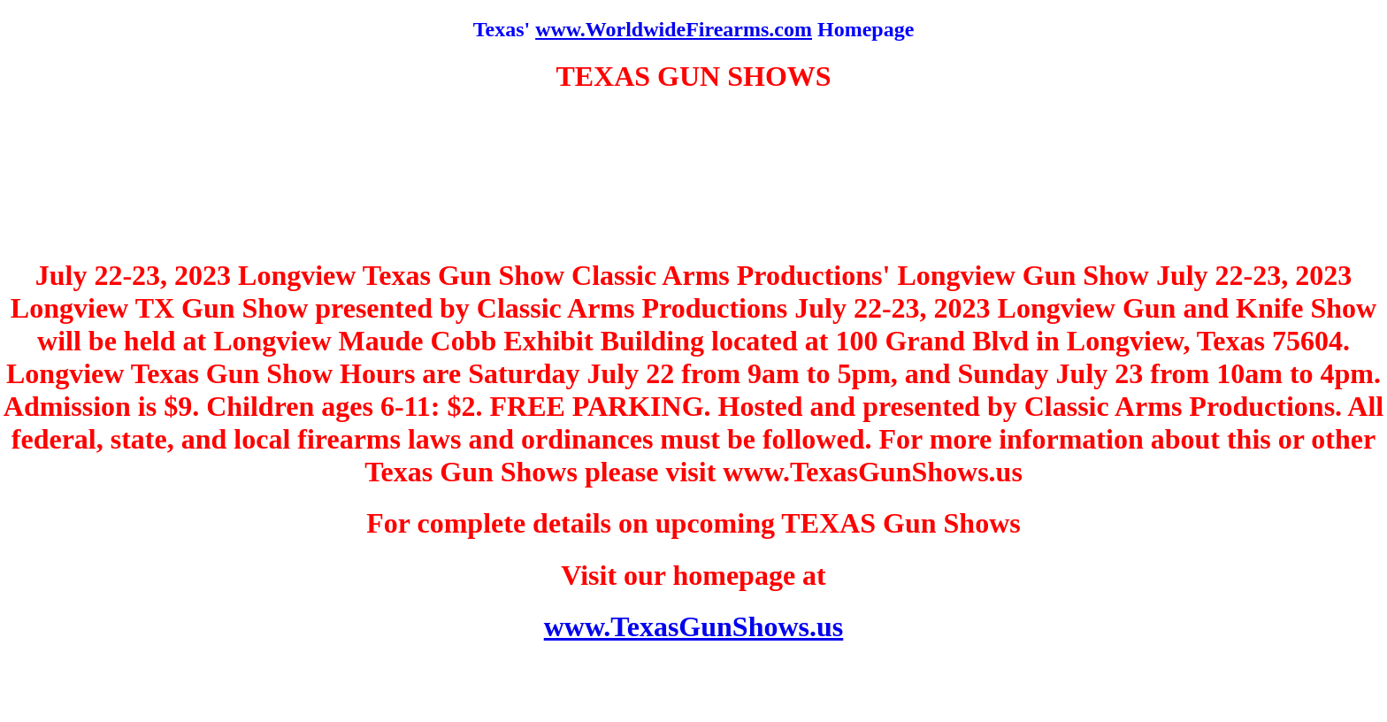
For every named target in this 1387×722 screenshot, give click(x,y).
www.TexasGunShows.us (694, 626)
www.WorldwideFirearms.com (673, 29)
